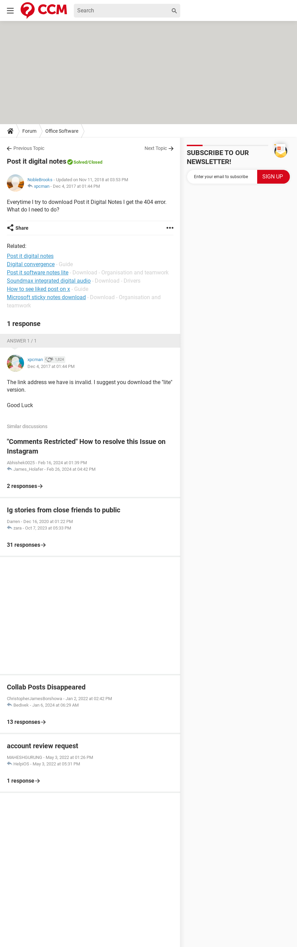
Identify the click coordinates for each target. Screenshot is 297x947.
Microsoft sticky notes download (46, 297)
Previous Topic (28, 148)
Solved (80, 162)
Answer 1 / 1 (22, 341)
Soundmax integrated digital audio (49, 280)
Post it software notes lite (37, 272)
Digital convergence (31, 264)
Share (21, 228)
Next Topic (156, 148)
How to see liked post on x (38, 289)
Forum (29, 131)
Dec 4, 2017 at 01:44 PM (76, 186)
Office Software (61, 131)
